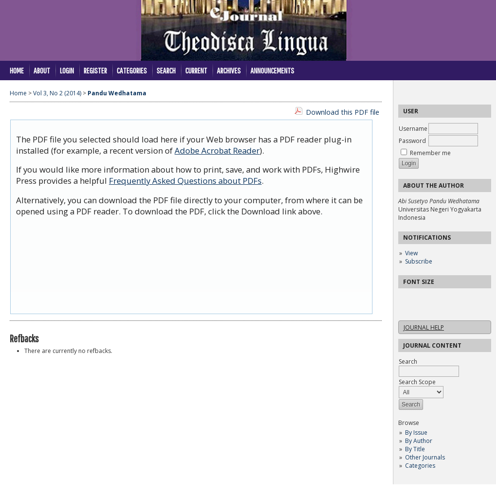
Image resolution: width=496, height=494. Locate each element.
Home (17, 70)
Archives (229, 70)
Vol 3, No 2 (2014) (57, 93)
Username (413, 128)
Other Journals (425, 457)
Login (67, 70)
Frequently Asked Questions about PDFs (185, 180)
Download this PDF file (342, 112)
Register (95, 70)
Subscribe (418, 261)
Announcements (272, 70)
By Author (418, 441)
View (411, 253)
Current (196, 70)
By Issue (416, 432)
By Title (415, 449)
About (42, 70)
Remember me (430, 153)
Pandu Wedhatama (117, 93)
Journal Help (424, 327)
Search (166, 70)
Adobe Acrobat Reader (217, 150)
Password (412, 141)
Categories (420, 465)
